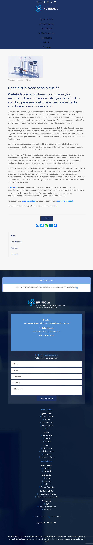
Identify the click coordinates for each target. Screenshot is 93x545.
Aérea (48, 478)
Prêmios (47, 419)
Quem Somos (46, 19)
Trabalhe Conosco (47, 451)
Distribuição (46, 29)
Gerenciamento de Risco (47, 507)
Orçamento (47, 454)
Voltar (46, 218)
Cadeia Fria (47, 468)
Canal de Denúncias (47, 457)
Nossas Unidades (48, 425)
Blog (30, 80)
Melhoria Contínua (47, 416)
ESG (47, 428)
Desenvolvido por (55, 536)
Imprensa (14, 254)
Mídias (46, 42)
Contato (46, 47)
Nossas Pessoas (47, 422)
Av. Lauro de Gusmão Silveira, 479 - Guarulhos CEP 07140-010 (46, 323)
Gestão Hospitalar (46, 33)
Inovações (47, 510)
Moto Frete (48, 481)
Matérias (14, 248)
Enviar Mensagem (46, 398)
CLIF (47, 504)
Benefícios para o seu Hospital (47, 497)
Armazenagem (46, 24)
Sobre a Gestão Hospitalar (47, 494)
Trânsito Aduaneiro (47, 487)
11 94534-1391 (39, 517)
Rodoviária (47, 484)
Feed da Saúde (16, 242)
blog (55, 206)
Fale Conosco (47, 448)
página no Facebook (65, 201)
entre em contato (29, 201)
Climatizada (47, 471)
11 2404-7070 (54, 517)
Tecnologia (46, 38)
